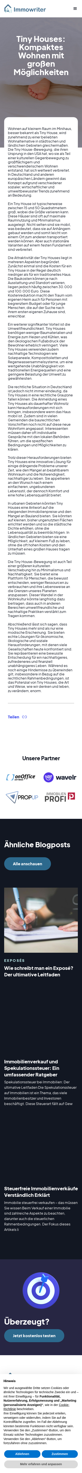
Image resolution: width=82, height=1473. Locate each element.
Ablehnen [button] (22, 1454)
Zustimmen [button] (60, 1454)
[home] (27, 8)
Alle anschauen (27, 863)
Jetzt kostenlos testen (34, 1335)
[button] (73, 8)
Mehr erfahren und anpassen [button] (41, 1464)
